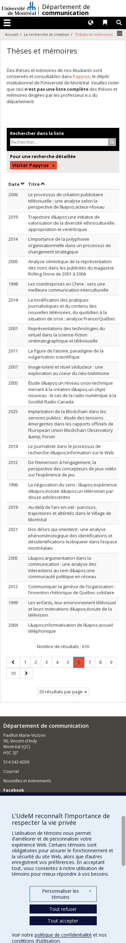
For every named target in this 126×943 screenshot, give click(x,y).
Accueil (11, 34)
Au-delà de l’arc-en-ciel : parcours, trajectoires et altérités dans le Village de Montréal (69, 513)
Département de (66, 10)
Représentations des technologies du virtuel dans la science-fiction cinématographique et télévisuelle (66, 334)
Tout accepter (63, 921)
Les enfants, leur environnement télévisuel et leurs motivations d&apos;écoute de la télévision (72, 609)
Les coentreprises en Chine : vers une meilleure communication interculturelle (68, 287)
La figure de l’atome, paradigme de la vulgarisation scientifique (65, 354)
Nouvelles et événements (27, 781)
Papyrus (81, 76)
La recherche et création (46, 34)
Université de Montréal (19, 8)
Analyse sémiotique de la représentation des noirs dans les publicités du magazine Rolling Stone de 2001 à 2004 (71, 267)
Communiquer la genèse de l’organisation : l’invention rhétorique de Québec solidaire (71, 589)
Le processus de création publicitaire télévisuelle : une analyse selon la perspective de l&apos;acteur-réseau (66, 200)
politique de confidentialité (63, 935)
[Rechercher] (112, 142)
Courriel (11, 771)
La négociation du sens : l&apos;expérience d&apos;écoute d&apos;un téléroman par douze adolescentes (72, 491)
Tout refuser (63, 909)
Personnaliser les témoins (66, 894)
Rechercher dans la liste (37, 133)
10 (15, 673)
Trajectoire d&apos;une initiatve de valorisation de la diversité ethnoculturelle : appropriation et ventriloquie (72, 223)
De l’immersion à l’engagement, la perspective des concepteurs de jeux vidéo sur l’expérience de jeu (72, 468)
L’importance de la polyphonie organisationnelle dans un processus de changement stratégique (69, 245)
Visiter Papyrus (30, 165)
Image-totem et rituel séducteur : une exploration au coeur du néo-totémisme (68, 370)
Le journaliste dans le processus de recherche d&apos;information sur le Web (71, 449)
